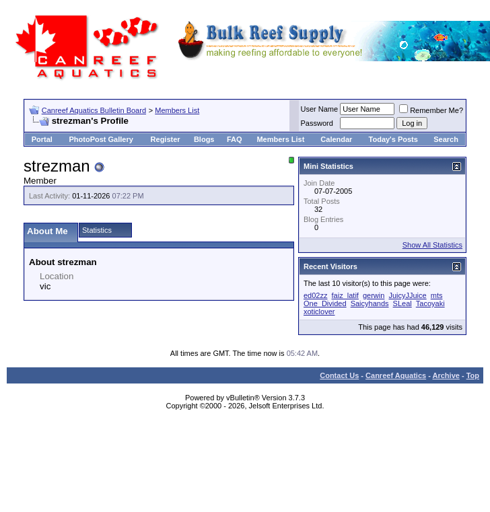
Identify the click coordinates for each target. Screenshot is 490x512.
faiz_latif (345, 295)
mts (437, 295)
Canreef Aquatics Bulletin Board (94, 110)
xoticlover (319, 311)
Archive (446, 375)
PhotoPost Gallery (101, 139)
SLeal (402, 303)
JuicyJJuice (407, 295)
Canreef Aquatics (395, 375)
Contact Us (339, 375)
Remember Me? (431, 110)
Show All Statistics (432, 245)
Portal (42, 139)
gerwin (373, 295)
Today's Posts (393, 139)
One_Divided (325, 303)
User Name (320, 109)
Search (445, 139)
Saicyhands (370, 303)
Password (317, 123)
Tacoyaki (430, 303)
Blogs (204, 139)
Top (472, 375)
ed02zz (315, 295)
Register (165, 139)
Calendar (336, 139)
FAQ (234, 139)
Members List (177, 110)
